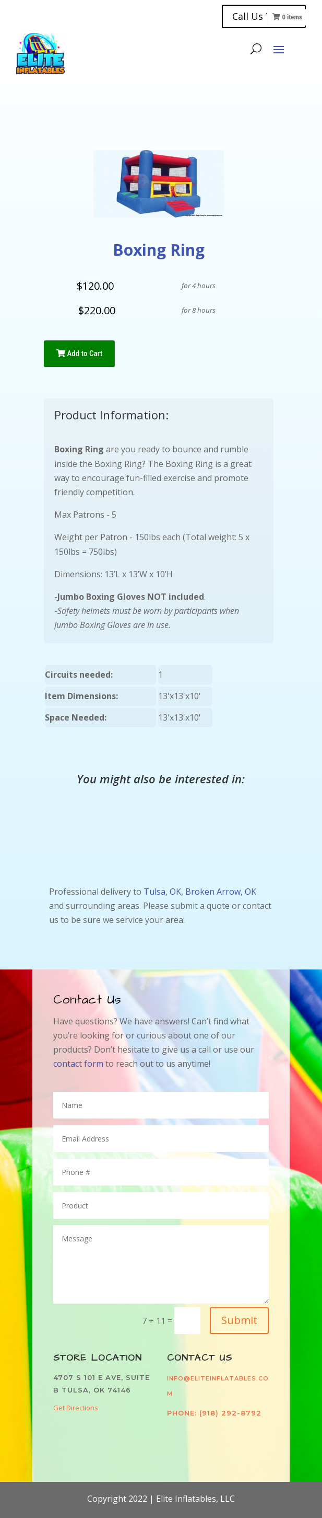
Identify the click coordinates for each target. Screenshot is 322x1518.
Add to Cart (79, 353)
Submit (239, 1320)
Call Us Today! (263, 16)
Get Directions (75, 1407)
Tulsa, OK (162, 891)
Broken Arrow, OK (220, 891)
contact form (79, 1063)
